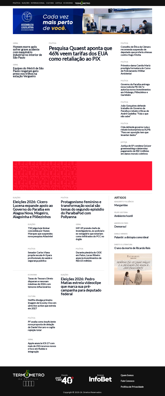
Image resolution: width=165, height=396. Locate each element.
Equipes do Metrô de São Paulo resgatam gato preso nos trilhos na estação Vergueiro (28, 72)
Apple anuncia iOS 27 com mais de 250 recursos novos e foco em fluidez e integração (42, 347)
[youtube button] (32, 383)
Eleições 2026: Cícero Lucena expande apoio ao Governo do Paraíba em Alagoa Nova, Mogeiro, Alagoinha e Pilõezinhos (33, 209)
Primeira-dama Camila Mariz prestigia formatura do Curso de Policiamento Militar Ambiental (135, 69)
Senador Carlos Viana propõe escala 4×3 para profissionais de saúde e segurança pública (40, 256)
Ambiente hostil (123, 216)
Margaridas (121, 205)
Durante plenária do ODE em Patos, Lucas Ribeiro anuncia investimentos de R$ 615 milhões (89, 256)
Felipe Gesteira (121, 212)
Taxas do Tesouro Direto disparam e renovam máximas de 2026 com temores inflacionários (40, 282)
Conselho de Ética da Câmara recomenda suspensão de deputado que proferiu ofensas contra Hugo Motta (136, 50)
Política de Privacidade (132, 386)
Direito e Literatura (123, 244)
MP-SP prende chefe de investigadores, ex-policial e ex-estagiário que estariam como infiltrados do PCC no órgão (90, 234)
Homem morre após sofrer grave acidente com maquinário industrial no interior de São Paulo (27, 52)
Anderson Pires (121, 223)
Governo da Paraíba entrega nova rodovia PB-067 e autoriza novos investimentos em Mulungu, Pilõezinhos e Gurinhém (136, 89)
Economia (68, 3)
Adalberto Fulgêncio (124, 201)
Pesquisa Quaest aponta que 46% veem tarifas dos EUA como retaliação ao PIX (80, 53)
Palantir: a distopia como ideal (131, 237)
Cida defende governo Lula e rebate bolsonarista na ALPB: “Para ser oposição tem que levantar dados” (136, 131)
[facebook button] (24, 383)
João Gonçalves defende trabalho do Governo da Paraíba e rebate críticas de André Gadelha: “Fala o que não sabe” (135, 111)
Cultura (50, 3)
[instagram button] (27, 383)
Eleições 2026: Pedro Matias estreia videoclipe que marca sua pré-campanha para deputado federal (81, 286)
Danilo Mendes (121, 234)
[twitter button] (30, 383)
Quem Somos (127, 375)
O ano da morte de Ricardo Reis (132, 248)
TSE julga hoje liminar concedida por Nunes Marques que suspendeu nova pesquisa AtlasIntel (40, 232)
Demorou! (120, 226)
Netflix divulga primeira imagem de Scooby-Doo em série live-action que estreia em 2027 (42, 304)
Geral (15, 43)
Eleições (25, 3)
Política (16, 3)
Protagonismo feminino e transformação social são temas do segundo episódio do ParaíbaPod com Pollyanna (82, 209)
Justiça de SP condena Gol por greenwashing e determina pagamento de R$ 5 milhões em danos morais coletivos (136, 149)
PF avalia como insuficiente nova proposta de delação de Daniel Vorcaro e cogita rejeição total (42, 325)
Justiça (58, 3)
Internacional (38, 3)
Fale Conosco (127, 381)
